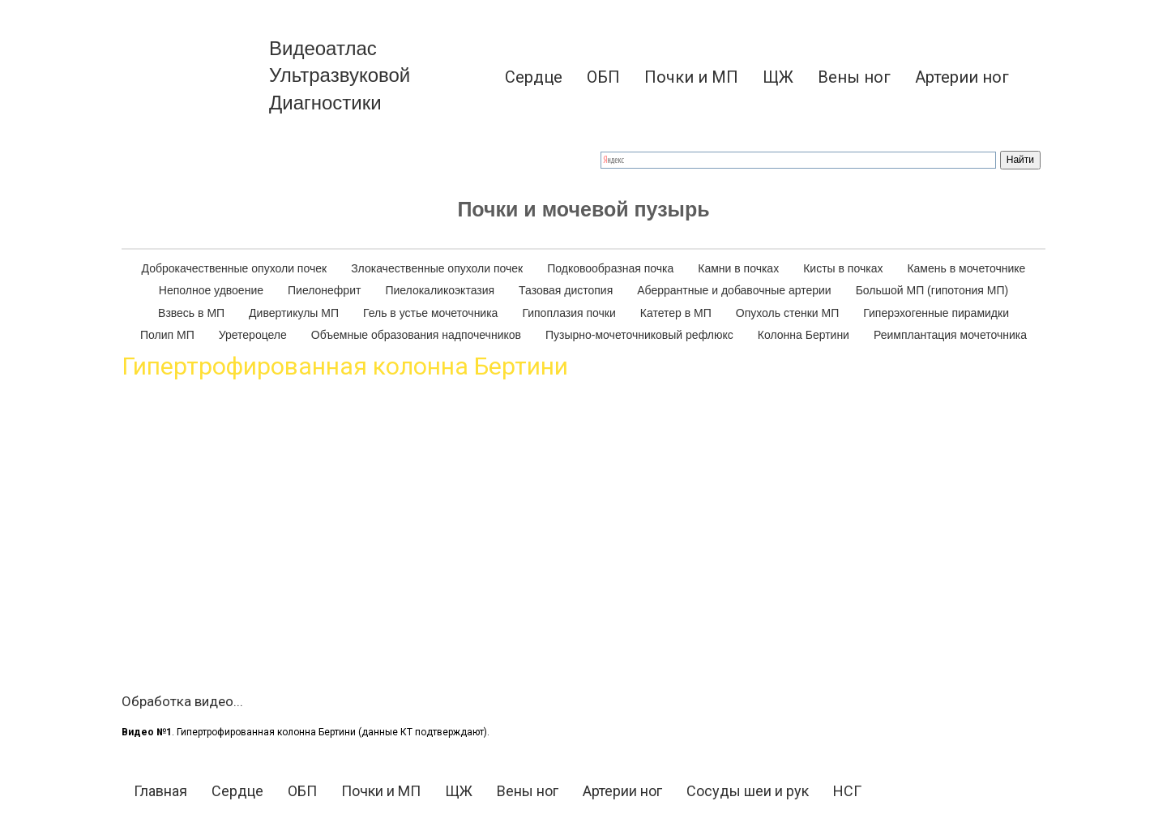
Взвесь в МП (191, 312)
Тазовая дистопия (566, 290)
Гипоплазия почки (568, 312)
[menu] (737, 77)
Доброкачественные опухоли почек (234, 268)
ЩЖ (778, 77)
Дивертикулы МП (294, 312)
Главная (160, 790)
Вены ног (854, 77)
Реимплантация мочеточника (950, 334)
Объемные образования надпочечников (416, 334)
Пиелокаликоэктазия (439, 290)
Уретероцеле (253, 334)
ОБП (603, 77)
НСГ (847, 790)
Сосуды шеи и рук (747, 790)
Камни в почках (738, 268)
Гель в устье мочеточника (430, 312)
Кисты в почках (843, 268)
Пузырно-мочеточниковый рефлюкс (639, 334)
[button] (1033, 77)
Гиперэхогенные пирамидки (936, 312)
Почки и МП (691, 77)
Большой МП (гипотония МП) (932, 290)
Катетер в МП (676, 312)
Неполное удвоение (211, 290)
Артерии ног (962, 77)
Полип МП (167, 334)
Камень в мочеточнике (966, 268)
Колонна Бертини (803, 334)
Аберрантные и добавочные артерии (734, 290)
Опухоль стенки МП (787, 312)
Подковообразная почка (610, 268)
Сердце (533, 77)
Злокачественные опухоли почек (437, 268)
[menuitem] (534, 77)
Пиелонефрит (324, 290)
